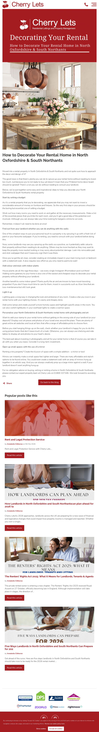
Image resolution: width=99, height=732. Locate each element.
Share (7, 383)
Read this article (14, 455)
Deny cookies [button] (41, 729)
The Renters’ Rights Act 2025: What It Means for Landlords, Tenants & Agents (49, 576)
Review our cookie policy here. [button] (55, 724)
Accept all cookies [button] (56, 729)
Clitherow (15, 444)
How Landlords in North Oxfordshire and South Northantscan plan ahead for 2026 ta (49, 505)
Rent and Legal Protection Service (24, 439)
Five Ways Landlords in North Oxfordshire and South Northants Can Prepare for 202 (49, 647)
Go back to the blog (49, 382)
